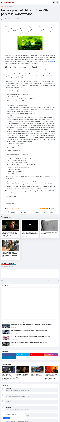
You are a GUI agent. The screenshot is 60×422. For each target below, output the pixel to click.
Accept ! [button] (6, 418)
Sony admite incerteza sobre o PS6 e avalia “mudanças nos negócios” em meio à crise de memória (8, 376)
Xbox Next (10, 6)
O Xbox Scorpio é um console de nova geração (13, 322)
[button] (2, 2)
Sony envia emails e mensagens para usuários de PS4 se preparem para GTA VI (30, 336)
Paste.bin (52, 61)
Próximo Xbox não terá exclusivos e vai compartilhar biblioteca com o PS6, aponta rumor (9, 254)
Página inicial (4, 6)
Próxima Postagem (53, 280)
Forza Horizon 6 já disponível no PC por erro (36, 375)
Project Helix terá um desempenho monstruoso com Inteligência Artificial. (29, 342)
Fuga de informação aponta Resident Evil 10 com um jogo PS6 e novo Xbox (9, 233)
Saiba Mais (13, 414)
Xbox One (17, 208)
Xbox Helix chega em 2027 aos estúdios (49, 232)
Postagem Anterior (6, 280)
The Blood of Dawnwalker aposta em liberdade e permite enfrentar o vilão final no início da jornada (51, 376)
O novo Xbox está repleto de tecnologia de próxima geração (30, 232)
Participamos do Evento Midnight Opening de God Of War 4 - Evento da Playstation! (31, 324)
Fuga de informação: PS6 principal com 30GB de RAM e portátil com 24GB (29, 330)
